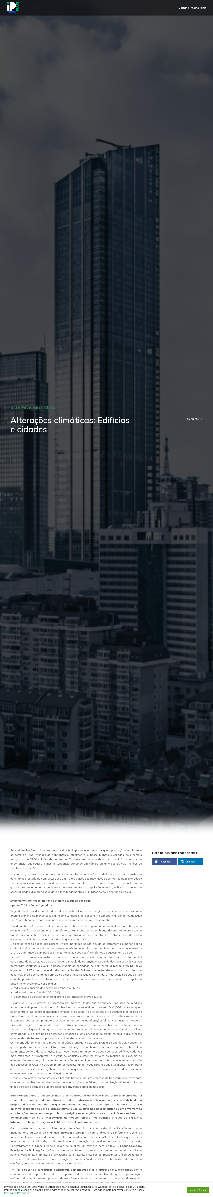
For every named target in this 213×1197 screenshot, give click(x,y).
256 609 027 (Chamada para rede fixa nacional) (171, 3)
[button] (164, 861)
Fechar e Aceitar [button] (198, 1190)
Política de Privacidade (17, 1193)
